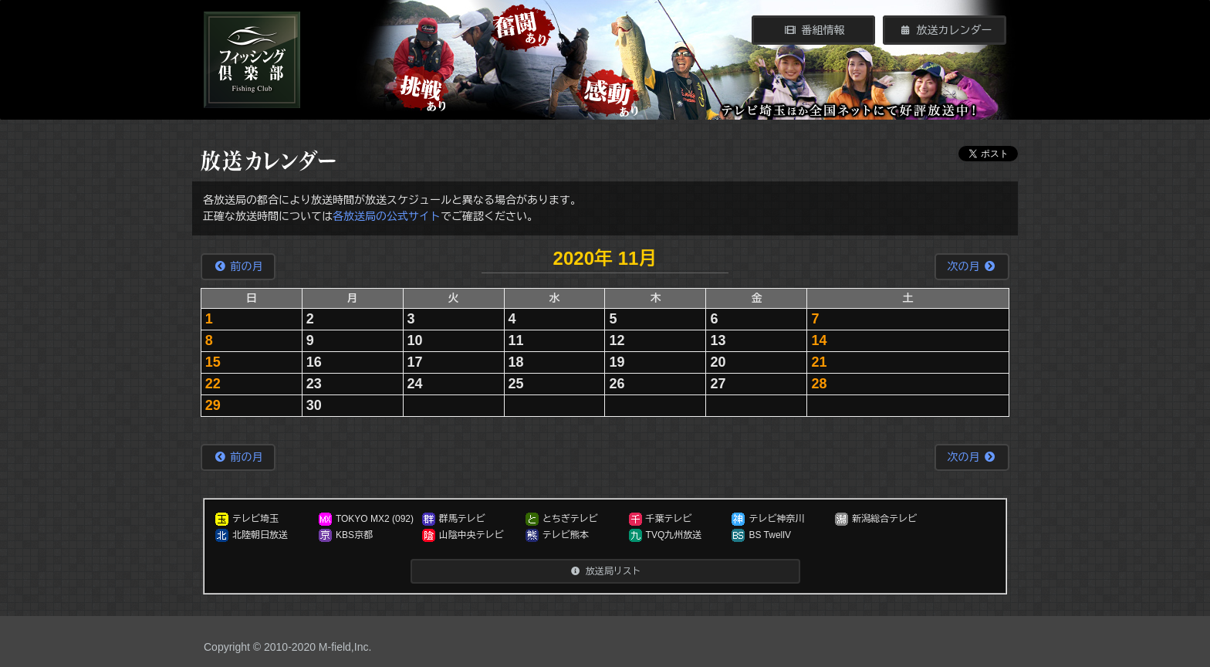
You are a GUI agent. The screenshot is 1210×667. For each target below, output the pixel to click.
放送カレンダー (944, 30)
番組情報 (813, 30)
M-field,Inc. (345, 647)
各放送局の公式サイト (387, 216)
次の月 (972, 266)
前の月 (238, 266)
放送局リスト (604, 571)
